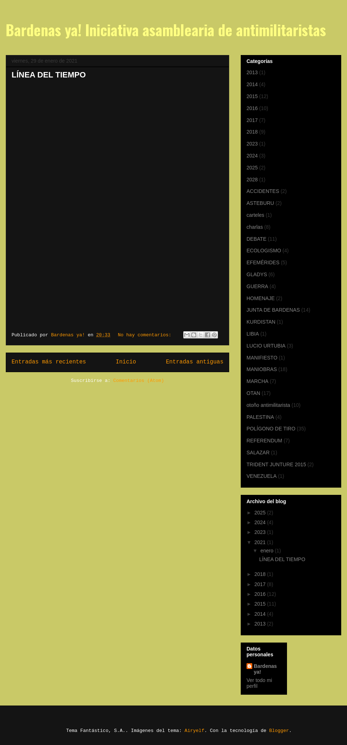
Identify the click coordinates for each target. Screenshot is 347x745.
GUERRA (257, 286)
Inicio (126, 362)
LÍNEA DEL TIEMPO (49, 74)
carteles (255, 215)
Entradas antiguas (194, 362)
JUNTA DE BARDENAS (273, 310)
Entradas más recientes (49, 362)
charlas (255, 227)
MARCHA (258, 381)
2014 (252, 84)
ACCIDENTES (263, 191)
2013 (252, 72)
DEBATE (256, 239)
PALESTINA (260, 417)
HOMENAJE (261, 298)
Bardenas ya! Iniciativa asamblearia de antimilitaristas (166, 30)
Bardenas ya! (265, 669)
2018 (252, 132)
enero (267, 551)
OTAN (253, 393)
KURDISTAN (261, 322)
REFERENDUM (264, 440)
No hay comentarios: (146, 335)
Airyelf (195, 730)
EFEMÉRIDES (263, 262)
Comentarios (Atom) (138, 380)
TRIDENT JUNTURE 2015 (276, 464)
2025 (252, 168)
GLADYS (257, 274)
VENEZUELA (262, 476)
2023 (252, 144)
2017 (252, 120)
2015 (252, 96)
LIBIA (253, 334)
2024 (252, 156)
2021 (260, 542)
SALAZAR (258, 452)
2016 (252, 108)
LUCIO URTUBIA (266, 346)
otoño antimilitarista (268, 405)
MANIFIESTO (262, 358)
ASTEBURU (260, 203)
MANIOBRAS (262, 369)
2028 (252, 179)
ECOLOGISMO (264, 250)
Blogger (279, 730)
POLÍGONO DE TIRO (271, 429)
